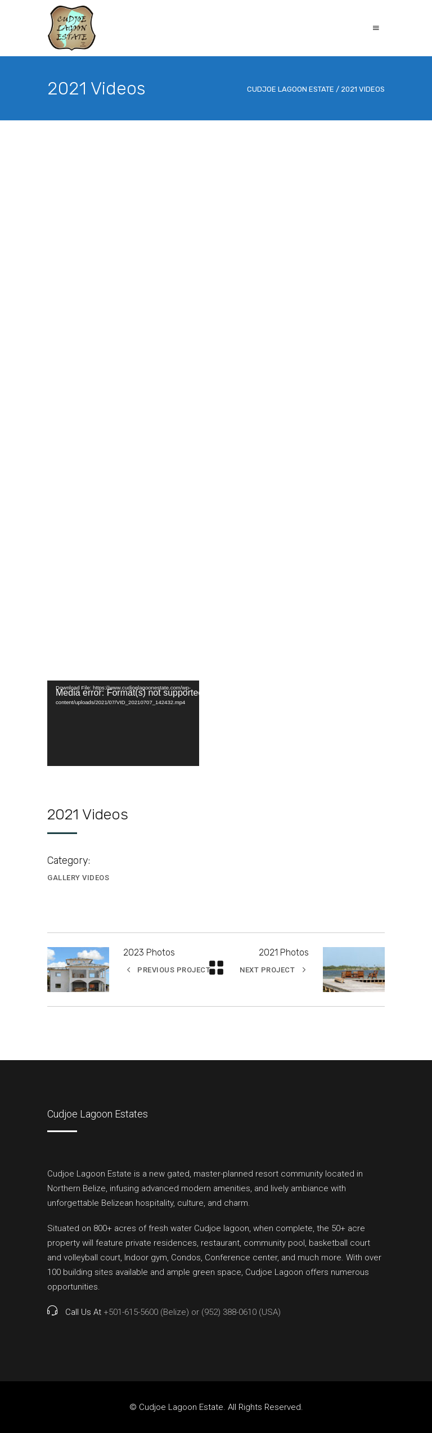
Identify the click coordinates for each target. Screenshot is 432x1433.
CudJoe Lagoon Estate (290, 89)
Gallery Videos (78, 877)
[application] (123, 723)
